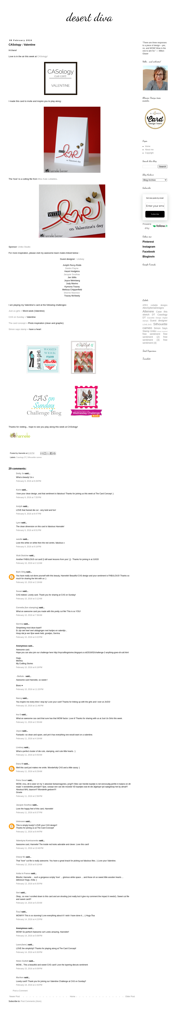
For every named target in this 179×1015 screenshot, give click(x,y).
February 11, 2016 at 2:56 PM (29, 796)
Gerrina (19, 624)
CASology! (42, 56)
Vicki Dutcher (22, 555)
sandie (19, 539)
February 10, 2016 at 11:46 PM (29, 706)
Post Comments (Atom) (31, 1001)
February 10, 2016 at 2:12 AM (29, 563)
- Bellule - (20, 676)
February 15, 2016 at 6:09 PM (29, 968)
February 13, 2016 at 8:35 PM (29, 884)
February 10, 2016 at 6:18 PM (29, 667)
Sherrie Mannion (72, 292)
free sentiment (151, 334)
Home (72, 996)
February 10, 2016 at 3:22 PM (29, 637)
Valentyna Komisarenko (27, 840)
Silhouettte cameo (34, 457)
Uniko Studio (24, 247)
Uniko (153, 331)
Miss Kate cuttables (47, 179)
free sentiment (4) (155, 341)
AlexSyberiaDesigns (153, 308)
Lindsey (80, 259)
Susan (19, 591)
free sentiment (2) (155, 335)
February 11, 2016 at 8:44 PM (29, 832)
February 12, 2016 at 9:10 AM (29, 864)
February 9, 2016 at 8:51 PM (28, 530)
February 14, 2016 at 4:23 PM (29, 919)
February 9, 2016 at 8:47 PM (28, 514)
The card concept (17, 323)
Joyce (19, 731)
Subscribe (155, 214)
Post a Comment (20, 991)
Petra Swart (21, 780)
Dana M (19, 764)
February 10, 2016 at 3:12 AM (29, 599)
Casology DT (21, 457)
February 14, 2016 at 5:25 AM (29, 903)
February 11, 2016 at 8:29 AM (29, 771)
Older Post (130, 996)
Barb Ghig (21, 572)
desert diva (89, 17)
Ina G (18, 714)
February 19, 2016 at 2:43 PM (29, 985)
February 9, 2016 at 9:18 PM (28, 546)
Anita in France (23, 873)
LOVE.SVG (147, 325)
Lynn (18, 523)
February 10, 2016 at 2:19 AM (29, 582)
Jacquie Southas (72, 274)
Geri (18, 892)
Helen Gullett (22, 961)
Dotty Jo (20, 473)
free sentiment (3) (155, 338)
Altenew (148, 311)
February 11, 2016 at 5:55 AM (29, 755)
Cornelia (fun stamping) (27, 607)
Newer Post (14, 996)
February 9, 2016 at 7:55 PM (28, 497)
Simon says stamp (18, 329)
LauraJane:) (21, 944)
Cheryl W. (20, 857)
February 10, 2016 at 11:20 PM (29, 689)
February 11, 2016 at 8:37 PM (29, 812)
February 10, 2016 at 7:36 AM (29, 615)
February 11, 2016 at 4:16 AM (29, 738)
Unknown (20, 821)
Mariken (20, 977)
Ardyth (19, 506)
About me (149, 149)
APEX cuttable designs (155, 305)
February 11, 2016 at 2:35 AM (29, 722)
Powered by (155, 226)
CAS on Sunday (16, 317)
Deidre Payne (71, 268)
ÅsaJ (18, 912)
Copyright (149, 153)
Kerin (18, 490)
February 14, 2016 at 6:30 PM (29, 952)
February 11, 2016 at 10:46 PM (29, 848)
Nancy (19, 698)
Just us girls (14, 311)
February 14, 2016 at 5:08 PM (29, 936)
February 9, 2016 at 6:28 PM (28, 481)
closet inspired (162, 331)
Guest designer (158, 320)
